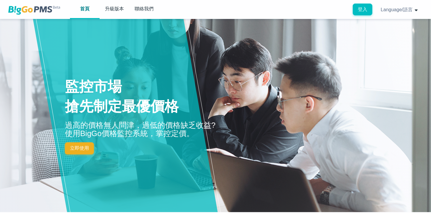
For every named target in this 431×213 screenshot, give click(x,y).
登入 (362, 9)
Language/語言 (399, 9)
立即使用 (79, 148)
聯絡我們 (144, 8)
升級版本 (114, 8)
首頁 (85, 8)
